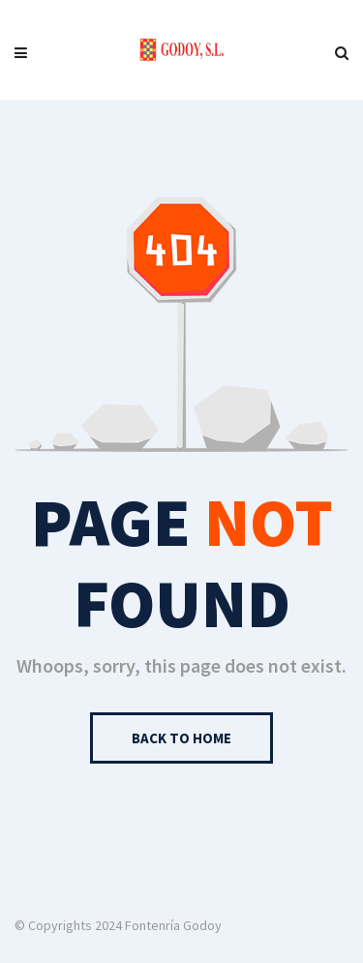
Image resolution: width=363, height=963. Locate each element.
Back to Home (181, 738)
